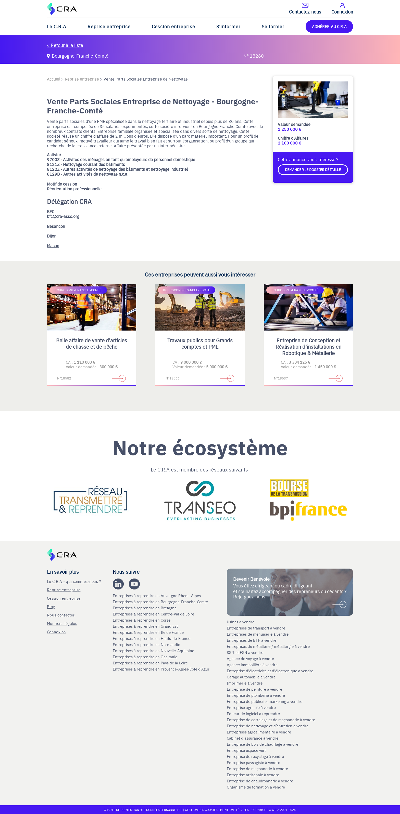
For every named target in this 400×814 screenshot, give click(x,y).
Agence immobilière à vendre (253, 664)
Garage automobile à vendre (252, 677)
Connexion (56, 631)
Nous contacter (60, 615)
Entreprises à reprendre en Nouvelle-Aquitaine (154, 650)
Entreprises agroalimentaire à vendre (259, 732)
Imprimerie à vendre (245, 683)
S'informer (228, 26)
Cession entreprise (173, 26)
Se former (273, 26)
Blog (51, 606)
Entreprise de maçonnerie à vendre (257, 768)
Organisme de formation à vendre (256, 787)
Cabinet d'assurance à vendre (252, 738)
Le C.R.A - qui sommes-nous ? (74, 581)
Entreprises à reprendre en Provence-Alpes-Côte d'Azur (161, 669)
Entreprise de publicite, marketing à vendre (264, 701)
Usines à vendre (240, 622)
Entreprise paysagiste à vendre (253, 762)
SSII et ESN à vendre (245, 652)
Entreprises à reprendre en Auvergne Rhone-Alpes (157, 595)
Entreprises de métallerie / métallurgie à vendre (269, 646)
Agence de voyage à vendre (251, 658)
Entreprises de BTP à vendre (252, 640)
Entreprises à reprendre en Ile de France (149, 632)
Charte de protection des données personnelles (143, 810)
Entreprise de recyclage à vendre (255, 756)
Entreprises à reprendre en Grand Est (146, 626)
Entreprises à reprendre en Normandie (147, 644)
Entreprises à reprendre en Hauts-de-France (152, 638)
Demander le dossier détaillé (313, 169)
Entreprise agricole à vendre (251, 707)
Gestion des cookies (201, 810)
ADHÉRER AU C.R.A (329, 26)
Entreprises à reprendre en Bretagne (145, 608)
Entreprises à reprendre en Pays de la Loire (150, 663)
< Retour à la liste (65, 45)
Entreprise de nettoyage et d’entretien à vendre (267, 726)
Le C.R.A (56, 26)
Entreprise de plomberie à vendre (256, 695)
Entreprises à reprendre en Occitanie (145, 656)
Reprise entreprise (109, 26)
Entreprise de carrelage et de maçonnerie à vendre (271, 719)
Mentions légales (62, 623)
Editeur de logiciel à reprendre (253, 713)
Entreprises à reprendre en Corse (142, 620)
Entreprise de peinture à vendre (254, 689)
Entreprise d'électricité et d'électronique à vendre (270, 670)
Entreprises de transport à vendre (256, 628)
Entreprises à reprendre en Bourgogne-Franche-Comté (161, 601)
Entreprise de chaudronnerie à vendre (260, 781)
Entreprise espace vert (246, 750)
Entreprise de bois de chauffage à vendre (262, 744)
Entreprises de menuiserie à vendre (258, 634)
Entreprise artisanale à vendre (253, 774)
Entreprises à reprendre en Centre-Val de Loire (154, 614)
